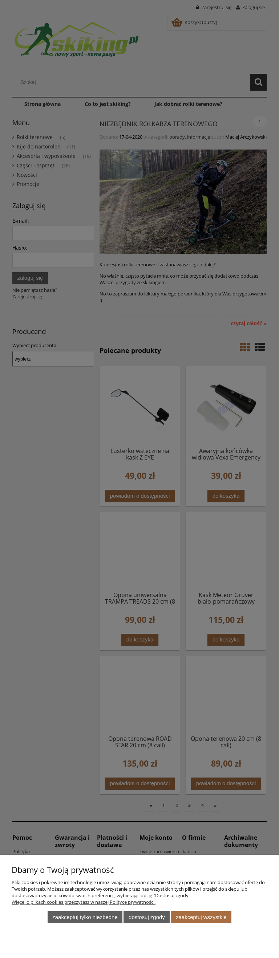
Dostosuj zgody (147, 917)
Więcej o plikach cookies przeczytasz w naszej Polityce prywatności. (83, 902)
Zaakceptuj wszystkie (201, 917)
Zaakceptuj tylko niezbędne (84, 917)
